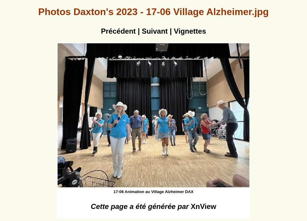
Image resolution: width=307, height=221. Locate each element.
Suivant (155, 31)
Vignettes (190, 31)
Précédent (118, 31)
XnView (203, 206)
